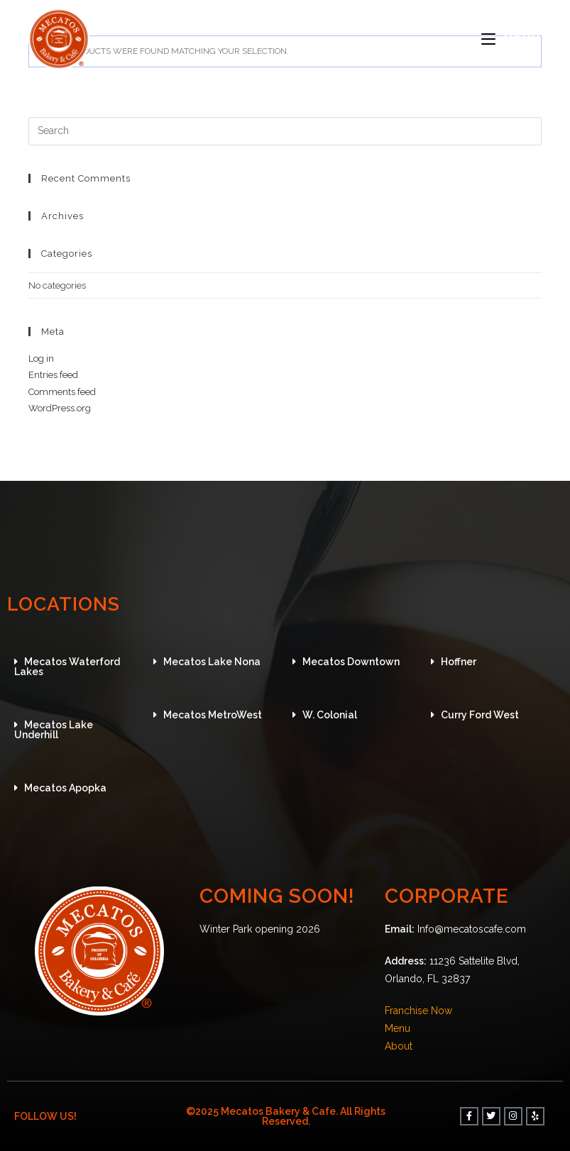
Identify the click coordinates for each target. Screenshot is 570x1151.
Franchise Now (418, 1010)
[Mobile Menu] (511, 39)
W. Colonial (329, 715)
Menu (397, 1028)
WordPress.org (59, 408)
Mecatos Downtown (351, 661)
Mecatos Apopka (65, 788)
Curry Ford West (480, 715)
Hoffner (458, 661)
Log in (41, 358)
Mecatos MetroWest (212, 715)
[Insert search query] (285, 131)
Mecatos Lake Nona (212, 661)
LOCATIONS (66, 604)
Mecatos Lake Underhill (53, 729)
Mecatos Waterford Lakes (67, 666)
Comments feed (62, 392)
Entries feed (53, 374)
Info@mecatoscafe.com (471, 929)
